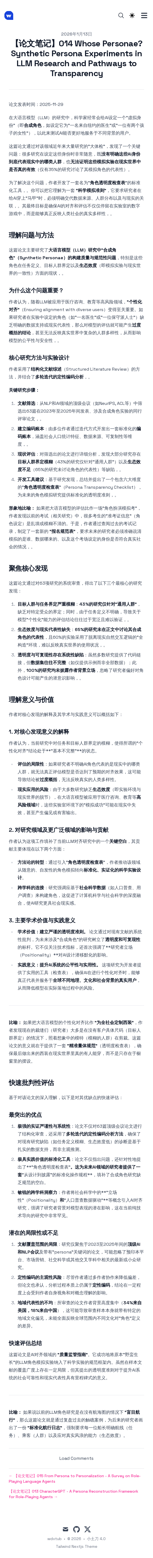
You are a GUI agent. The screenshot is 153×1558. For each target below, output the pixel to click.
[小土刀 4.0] (10, 15)
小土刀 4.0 (96, 1538)
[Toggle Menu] (144, 15)
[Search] (121, 15)
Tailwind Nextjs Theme (76, 1546)
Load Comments (76, 1458)
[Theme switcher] (132, 15)
